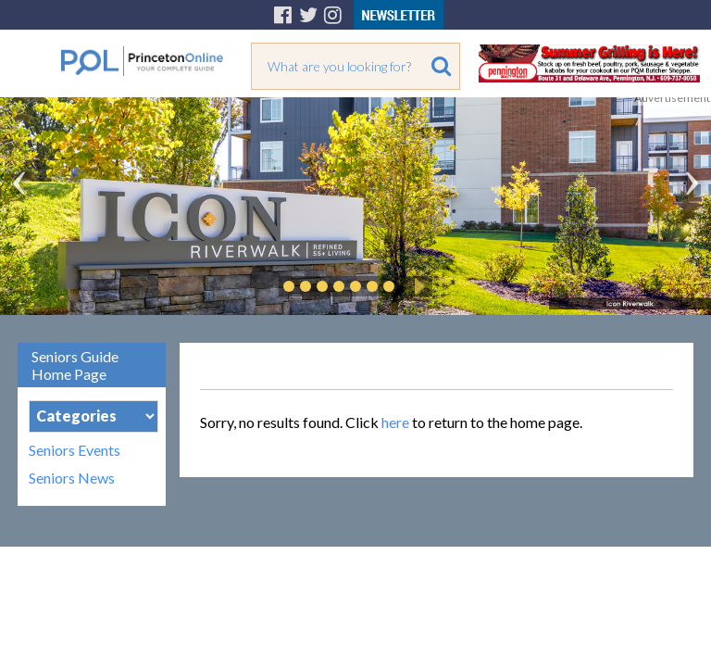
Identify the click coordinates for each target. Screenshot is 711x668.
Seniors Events (74, 450)
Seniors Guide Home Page (74, 365)
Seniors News (72, 478)
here (395, 422)
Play (416, 286)
